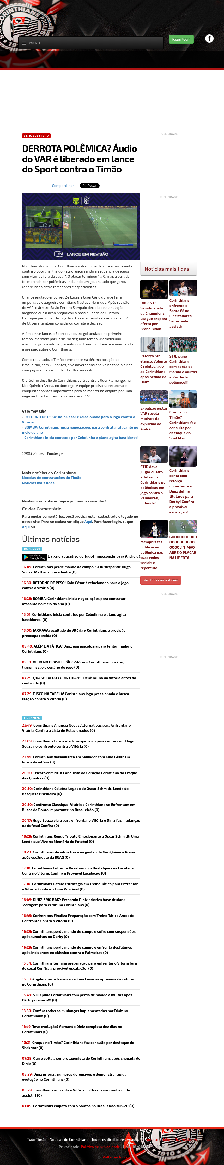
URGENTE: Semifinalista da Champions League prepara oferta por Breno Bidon (154, 305)
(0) (75, 585)
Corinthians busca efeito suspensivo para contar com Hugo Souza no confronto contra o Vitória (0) (78, 743)
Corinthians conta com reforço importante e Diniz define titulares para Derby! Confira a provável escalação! (183, 480)
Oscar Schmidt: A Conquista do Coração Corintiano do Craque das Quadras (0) (79, 775)
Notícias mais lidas (38, 483)
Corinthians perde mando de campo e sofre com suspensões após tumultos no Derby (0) (79, 934)
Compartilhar (63, 185)
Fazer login (181, 39)
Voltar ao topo (112, 1157)
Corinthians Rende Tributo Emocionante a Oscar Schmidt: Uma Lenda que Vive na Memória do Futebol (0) (80, 839)
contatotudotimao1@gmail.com (171, 1139)
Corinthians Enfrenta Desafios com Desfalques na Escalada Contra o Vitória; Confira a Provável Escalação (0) (78, 870)
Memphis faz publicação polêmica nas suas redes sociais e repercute (154, 545)
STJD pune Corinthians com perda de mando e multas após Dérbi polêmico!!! (183, 360)
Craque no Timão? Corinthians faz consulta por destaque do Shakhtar (183, 415)
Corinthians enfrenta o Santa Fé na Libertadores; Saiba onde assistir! (183, 304)
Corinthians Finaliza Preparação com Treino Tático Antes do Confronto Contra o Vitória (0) (78, 918)
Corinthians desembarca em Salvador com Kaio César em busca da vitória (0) (76, 759)
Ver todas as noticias (161, 580)
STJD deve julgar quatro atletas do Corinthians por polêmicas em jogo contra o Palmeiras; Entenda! (154, 475)
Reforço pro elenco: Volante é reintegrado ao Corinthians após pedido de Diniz (154, 360)
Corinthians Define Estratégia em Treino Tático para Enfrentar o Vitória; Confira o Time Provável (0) (80, 886)
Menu (34, 43)
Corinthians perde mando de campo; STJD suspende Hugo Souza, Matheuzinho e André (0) (76, 569)
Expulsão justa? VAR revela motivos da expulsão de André (154, 410)
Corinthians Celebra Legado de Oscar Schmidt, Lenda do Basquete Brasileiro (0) (75, 791)
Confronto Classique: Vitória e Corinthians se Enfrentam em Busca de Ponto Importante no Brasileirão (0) (78, 807)
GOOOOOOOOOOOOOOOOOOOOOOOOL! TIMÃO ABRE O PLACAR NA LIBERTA (183, 540)
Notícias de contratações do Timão (52, 477)
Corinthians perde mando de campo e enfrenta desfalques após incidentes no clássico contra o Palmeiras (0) (77, 950)
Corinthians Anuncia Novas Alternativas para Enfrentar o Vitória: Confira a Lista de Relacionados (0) (76, 728)
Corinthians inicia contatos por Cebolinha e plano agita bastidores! (81, 437)
